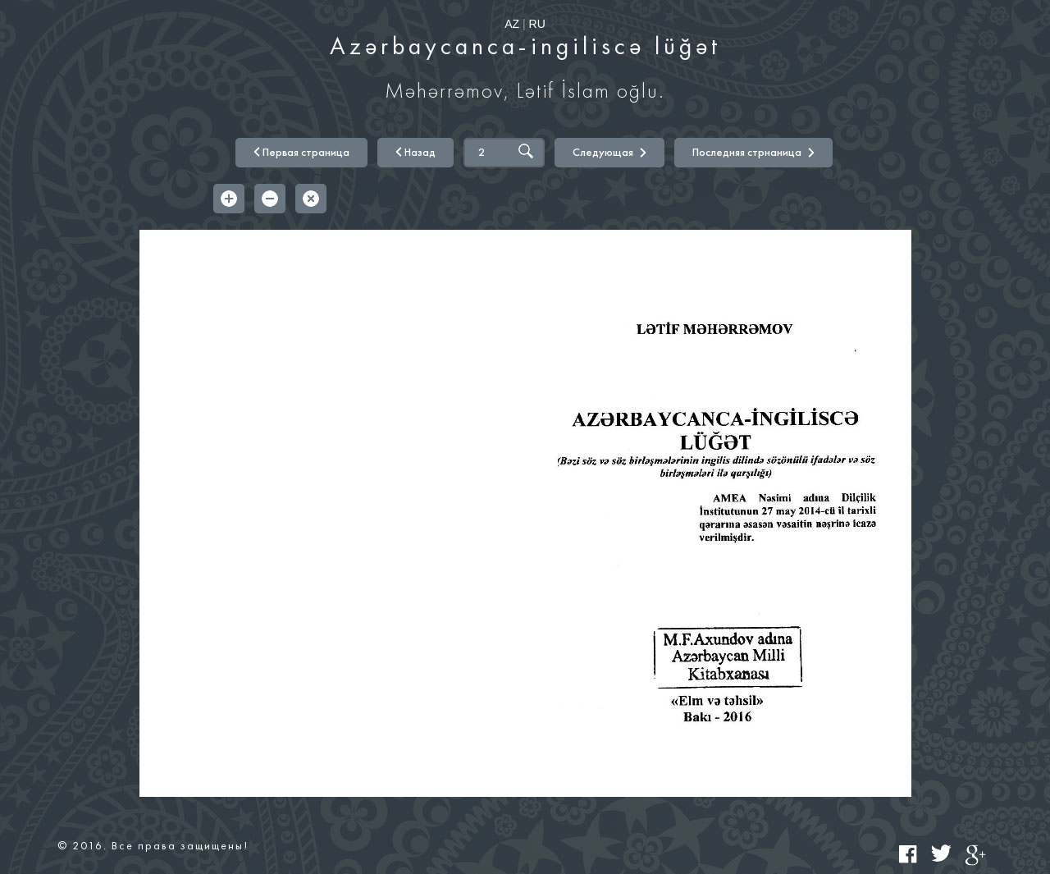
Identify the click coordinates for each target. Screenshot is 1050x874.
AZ (511, 23)
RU (537, 23)
